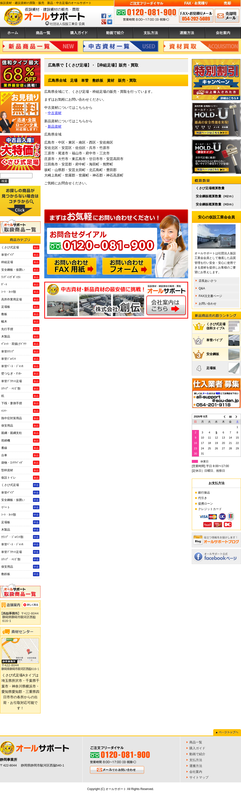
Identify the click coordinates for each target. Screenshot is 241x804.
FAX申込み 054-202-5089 (196, 16)
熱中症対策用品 (20, 418)
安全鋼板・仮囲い (20, 270)
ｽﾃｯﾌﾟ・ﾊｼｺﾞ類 (20, 388)
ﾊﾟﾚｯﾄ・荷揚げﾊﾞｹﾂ (20, 344)
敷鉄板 (20, 574)
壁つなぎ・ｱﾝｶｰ (20, 373)
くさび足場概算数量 (210, 188)
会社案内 (223, 33)
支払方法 (151, 33)
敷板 (20, 314)
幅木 (20, 321)
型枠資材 (20, 470)
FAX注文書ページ (210, 296)
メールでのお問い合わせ (227, 16)
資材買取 (201, 46)
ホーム (12, 33)
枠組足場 (20, 262)
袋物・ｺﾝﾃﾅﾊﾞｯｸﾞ (20, 463)
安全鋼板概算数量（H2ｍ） (215, 196)
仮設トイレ (20, 478)
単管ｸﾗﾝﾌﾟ (20, 351)
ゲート (20, 507)
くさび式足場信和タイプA (223, 326)
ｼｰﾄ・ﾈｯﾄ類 (20, 292)
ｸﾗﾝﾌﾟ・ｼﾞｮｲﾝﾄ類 (20, 537)
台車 (20, 455)
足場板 (20, 307)
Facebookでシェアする (103, 15)
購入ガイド (79, 33)
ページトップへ (227, 732)
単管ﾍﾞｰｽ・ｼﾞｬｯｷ (20, 366)
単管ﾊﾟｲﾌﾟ (20, 255)
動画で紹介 (115, 33)
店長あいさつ (207, 280)
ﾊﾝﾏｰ (20, 411)
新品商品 (40, 46)
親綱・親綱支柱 (20, 433)
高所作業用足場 (20, 299)
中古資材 (120, 46)
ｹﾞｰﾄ (20, 284)
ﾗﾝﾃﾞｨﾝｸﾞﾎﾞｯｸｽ (20, 277)
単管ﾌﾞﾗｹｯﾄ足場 (20, 381)
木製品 (20, 336)
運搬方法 (187, 33)
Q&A (202, 288)
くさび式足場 (20, 247)
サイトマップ (199, 777)
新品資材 (54, 126)
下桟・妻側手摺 (20, 403)
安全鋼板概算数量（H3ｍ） (215, 204)
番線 (20, 448)
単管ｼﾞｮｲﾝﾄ (20, 359)
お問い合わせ (207, 303)
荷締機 (20, 440)
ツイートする (109, 15)
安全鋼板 (223, 354)
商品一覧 (43, 33)
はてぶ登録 (109, 21)
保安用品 (20, 426)
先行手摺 (20, 329)
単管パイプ (223, 340)
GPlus (103, 21)
